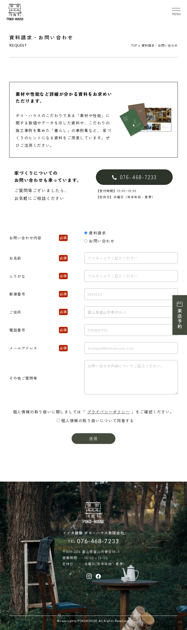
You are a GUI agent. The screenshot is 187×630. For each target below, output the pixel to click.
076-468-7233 (98, 541)
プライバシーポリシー (108, 412)
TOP (134, 45)
